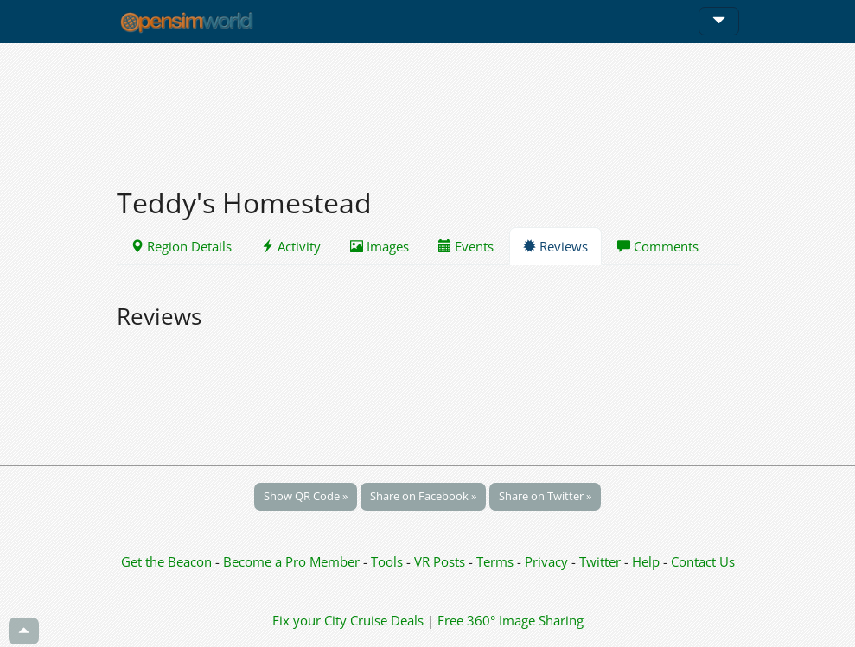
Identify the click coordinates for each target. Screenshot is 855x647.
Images (379, 246)
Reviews (555, 246)
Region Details (181, 246)
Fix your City (309, 620)
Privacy (546, 561)
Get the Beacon (166, 561)
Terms (496, 561)
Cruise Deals (387, 620)
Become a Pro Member (293, 561)
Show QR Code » (306, 496)
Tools (388, 561)
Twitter (600, 561)
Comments (658, 246)
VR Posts (441, 561)
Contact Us (703, 561)
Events (466, 246)
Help (646, 561)
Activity (291, 246)
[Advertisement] (428, 105)
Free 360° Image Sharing (510, 620)
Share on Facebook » (423, 496)
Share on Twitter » (545, 496)
